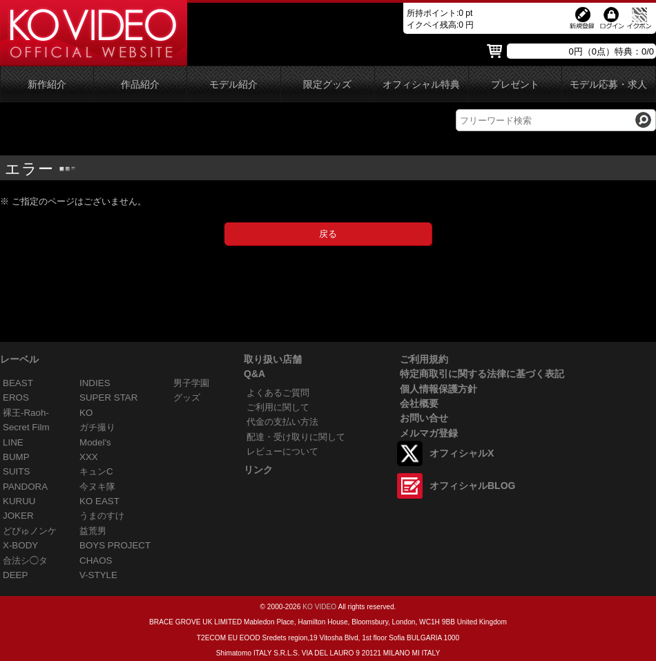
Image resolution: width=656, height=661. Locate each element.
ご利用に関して (278, 407)
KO (86, 413)
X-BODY (20, 545)
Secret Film (26, 427)
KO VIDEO (319, 607)
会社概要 (419, 403)
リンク (258, 469)
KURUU (19, 501)
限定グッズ (327, 84)
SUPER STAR (108, 397)
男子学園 (191, 383)
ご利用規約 (424, 359)
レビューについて (282, 451)
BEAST (18, 383)
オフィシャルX (462, 453)
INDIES (94, 383)
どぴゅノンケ (30, 531)
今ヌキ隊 (97, 486)
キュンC (96, 471)
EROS (16, 397)
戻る (328, 234)
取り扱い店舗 (273, 359)
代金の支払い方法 (282, 421)
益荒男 (92, 531)
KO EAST (99, 501)
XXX (88, 457)
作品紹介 (140, 84)
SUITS (16, 471)
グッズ (186, 397)
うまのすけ (101, 515)
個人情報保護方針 (438, 388)
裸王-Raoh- (26, 413)
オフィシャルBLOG (472, 485)
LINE (13, 442)
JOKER (18, 515)
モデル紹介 (233, 84)
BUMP (16, 457)
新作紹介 (47, 84)
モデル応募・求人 (608, 84)
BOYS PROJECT (115, 545)
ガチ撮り (97, 427)
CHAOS (96, 560)
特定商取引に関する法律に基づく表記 (482, 373)
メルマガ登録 (429, 433)
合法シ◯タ (25, 560)
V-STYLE (98, 575)
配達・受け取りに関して (296, 437)
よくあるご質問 (278, 392)
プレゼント (515, 84)
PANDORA (25, 486)
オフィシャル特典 (421, 84)
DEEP (15, 575)
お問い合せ (424, 417)
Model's (95, 442)
